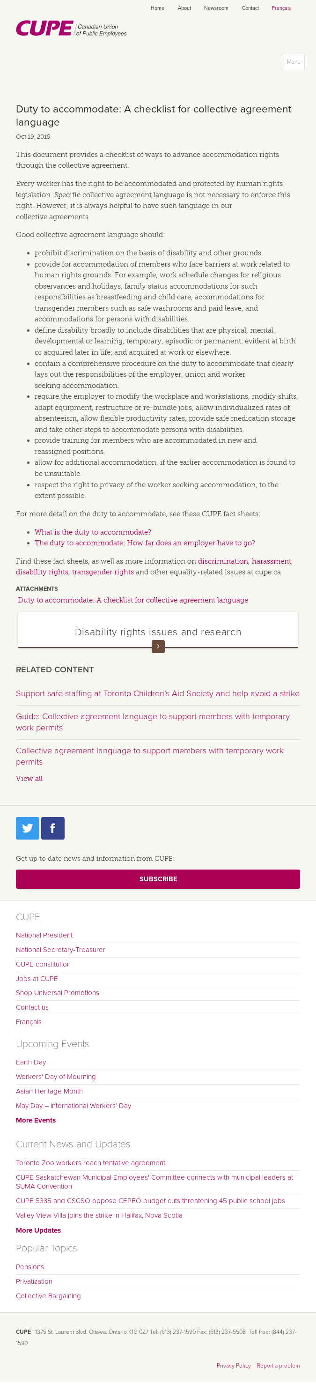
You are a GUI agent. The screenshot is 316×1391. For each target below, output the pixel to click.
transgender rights (103, 572)
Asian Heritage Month (49, 1091)
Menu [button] (295, 64)
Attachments (37, 589)
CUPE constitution (43, 964)
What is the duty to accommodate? (93, 532)
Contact (250, 8)
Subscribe (158, 879)
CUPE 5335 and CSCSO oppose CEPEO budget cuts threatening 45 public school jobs (150, 1201)
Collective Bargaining (48, 1296)
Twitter (27, 828)
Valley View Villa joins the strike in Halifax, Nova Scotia (99, 1215)
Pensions (30, 1267)
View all (29, 778)
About (184, 8)
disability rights (42, 572)
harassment (271, 561)
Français (281, 8)
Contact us (32, 1007)
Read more (158, 646)
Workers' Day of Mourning (56, 1076)
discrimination (223, 561)
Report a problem (278, 1365)
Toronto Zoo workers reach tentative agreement (90, 1163)
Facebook (53, 828)
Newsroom (216, 8)
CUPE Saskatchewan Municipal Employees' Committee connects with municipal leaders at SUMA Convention (154, 1182)
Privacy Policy (234, 1365)
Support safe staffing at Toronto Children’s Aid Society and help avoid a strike (158, 693)
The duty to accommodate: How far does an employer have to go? (145, 543)
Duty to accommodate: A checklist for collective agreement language (133, 600)
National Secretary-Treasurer (60, 949)
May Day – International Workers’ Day (73, 1105)
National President (44, 935)
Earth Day (31, 1062)
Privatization (34, 1281)
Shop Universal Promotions (57, 993)
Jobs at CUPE (37, 978)
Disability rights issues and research (158, 632)
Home (157, 8)
